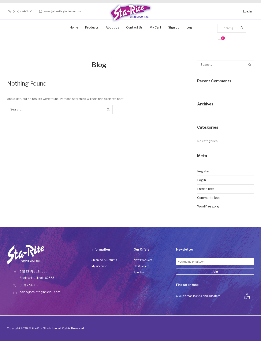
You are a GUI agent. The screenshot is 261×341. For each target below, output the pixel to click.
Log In (247, 11)
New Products (143, 260)
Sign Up (173, 27)
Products (92, 27)
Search (242, 28)
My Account (99, 266)
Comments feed (208, 197)
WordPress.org (208, 206)
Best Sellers (141, 266)
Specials (139, 272)
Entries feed (206, 189)
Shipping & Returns (104, 260)
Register (203, 171)
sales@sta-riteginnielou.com (62, 11)
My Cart (155, 27)
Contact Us (134, 27)
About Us (112, 27)
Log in (201, 180)
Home (74, 27)
